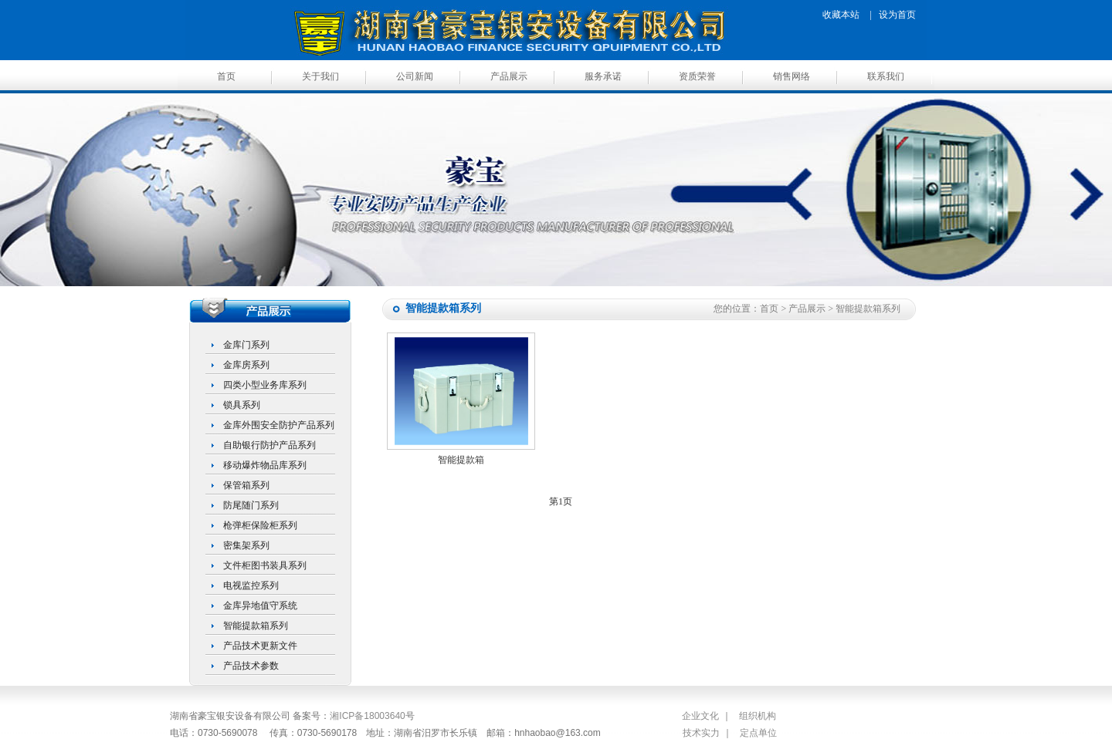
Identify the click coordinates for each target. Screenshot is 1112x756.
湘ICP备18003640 (367, 715)
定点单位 (758, 732)
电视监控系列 (251, 585)
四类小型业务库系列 (265, 385)
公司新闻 (414, 76)
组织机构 (757, 715)
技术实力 (701, 732)
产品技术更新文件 (260, 645)
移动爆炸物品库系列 (265, 465)
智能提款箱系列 (255, 625)
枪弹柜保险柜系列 (260, 525)
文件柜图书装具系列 (265, 565)
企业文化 (700, 715)
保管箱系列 (246, 485)
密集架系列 (246, 545)
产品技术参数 (251, 665)
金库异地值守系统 (260, 605)
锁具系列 (241, 405)
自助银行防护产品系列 (269, 445)
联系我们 (885, 76)
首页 (226, 76)
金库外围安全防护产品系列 (278, 425)
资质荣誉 (697, 76)
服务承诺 (603, 76)
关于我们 (320, 76)
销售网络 (791, 76)
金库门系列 (246, 344)
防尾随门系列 (251, 505)
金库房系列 (246, 364)
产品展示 (508, 76)
